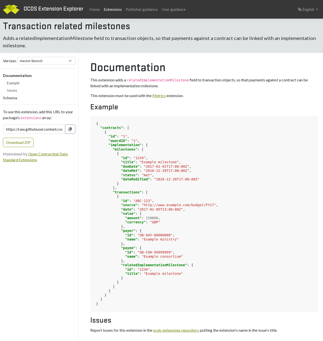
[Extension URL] (34, 129)
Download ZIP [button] (18, 142)
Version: (10, 60)
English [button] (309, 9)
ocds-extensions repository (176, 330)
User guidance (174, 9)
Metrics (159, 95)
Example (13, 83)
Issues (12, 90)
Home (94, 9)
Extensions (113, 9)
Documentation (17, 75)
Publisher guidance (142, 9)
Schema (10, 97)
